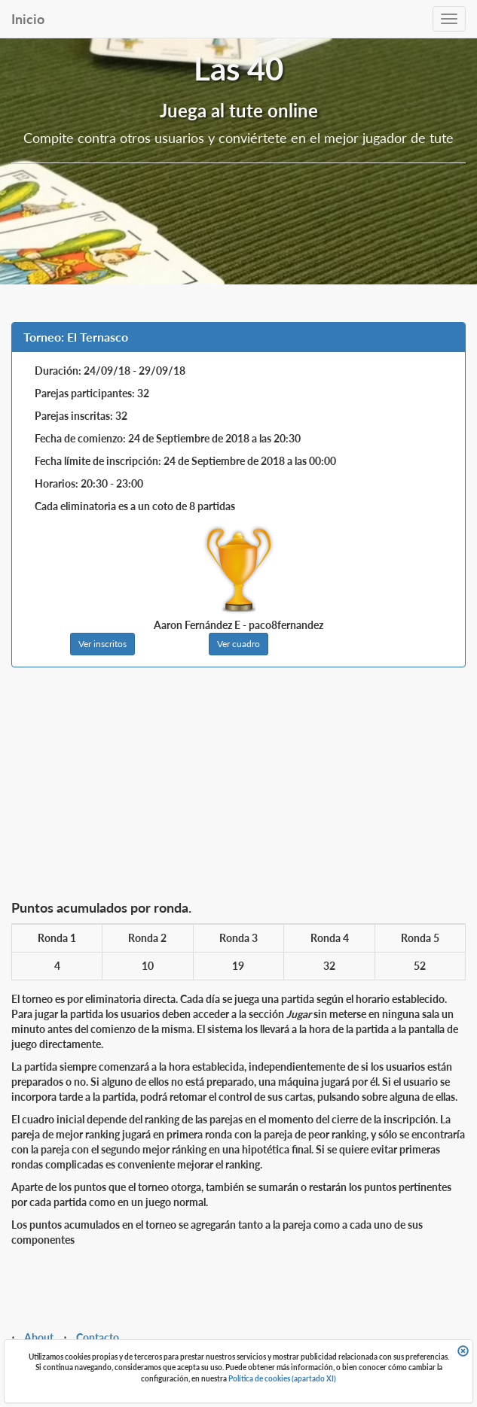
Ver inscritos (102, 643)
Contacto (97, 1337)
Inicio (27, 19)
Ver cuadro (238, 643)
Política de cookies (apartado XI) (282, 1378)
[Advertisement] (238, 787)
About (39, 1337)
